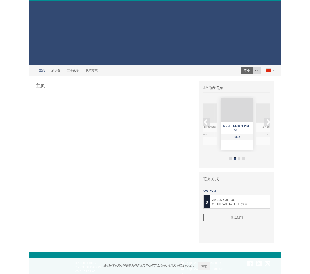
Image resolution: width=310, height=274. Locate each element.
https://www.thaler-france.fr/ (205, 249)
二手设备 (73, 70)
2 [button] (235, 158)
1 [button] (230, 158)
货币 (247, 70)
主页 (42, 70)
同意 (204, 266)
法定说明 (193, 255)
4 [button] (243, 158)
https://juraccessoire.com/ (204, 243)
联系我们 (237, 216)
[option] (237, 124)
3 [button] (239, 158)
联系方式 (91, 70)
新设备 (55, 70)
